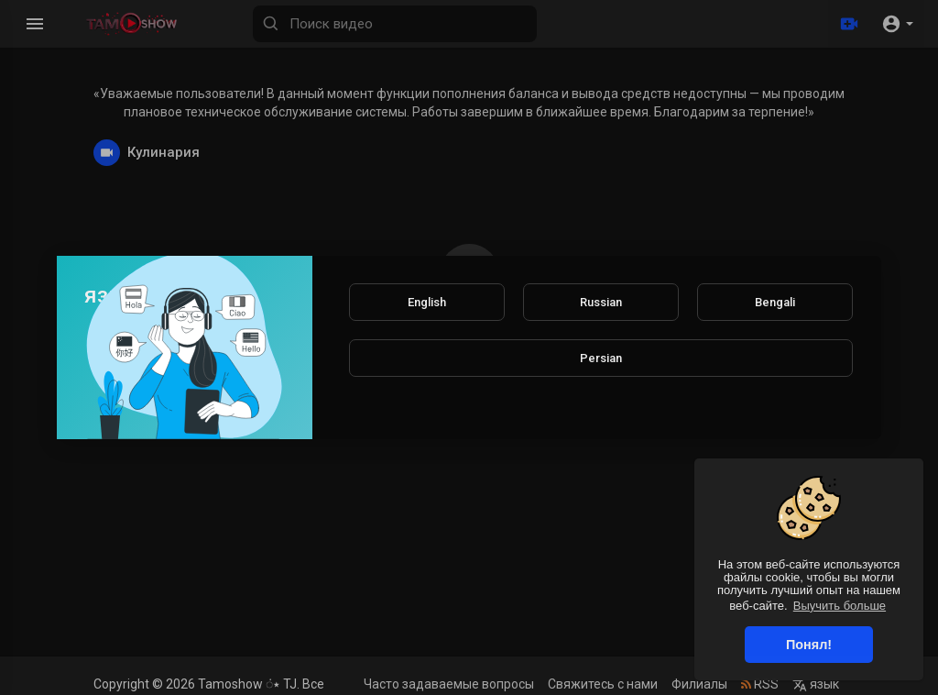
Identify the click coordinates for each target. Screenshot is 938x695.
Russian (601, 302)
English (427, 302)
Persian (601, 358)
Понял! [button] (809, 644)
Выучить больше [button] (839, 605)
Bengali (775, 302)
